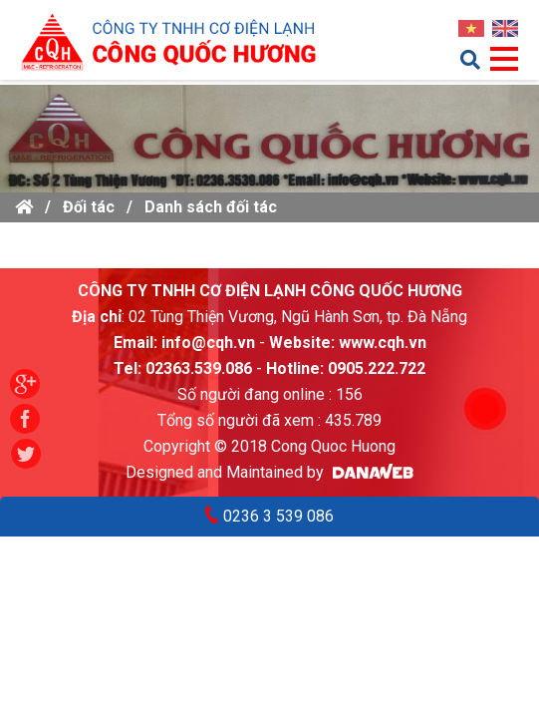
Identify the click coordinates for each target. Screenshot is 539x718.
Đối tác (89, 206)
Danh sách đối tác (210, 206)
